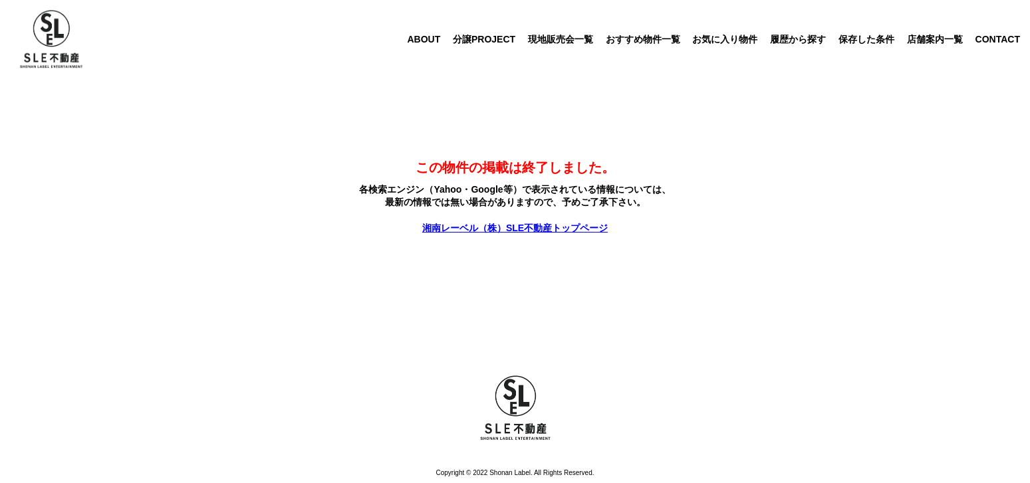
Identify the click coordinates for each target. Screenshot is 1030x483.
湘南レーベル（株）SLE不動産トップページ (515, 228)
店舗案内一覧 (935, 39)
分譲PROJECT (484, 39)
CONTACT (997, 39)
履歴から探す (798, 39)
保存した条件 (866, 39)
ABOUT (423, 39)
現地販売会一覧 (560, 39)
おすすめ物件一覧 (643, 39)
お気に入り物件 (724, 39)
